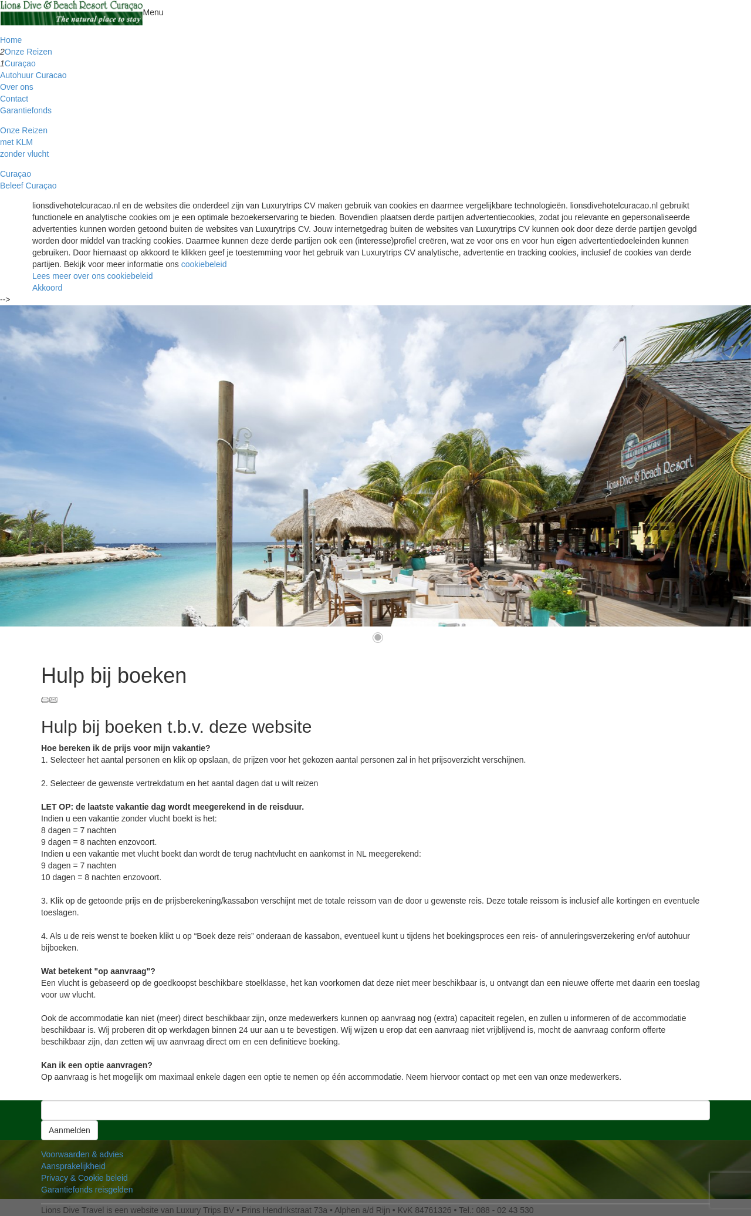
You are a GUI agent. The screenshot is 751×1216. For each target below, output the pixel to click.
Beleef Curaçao (28, 185)
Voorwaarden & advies (82, 1154)
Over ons (16, 87)
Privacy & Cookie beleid (84, 1178)
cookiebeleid (204, 264)
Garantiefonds (26, 110)
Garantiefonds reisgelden (87, 1189)
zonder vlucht (24, 154)
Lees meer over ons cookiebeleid (92, 276)
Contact (14, 98)
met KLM (16, 142)
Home (11, 40)
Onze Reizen (28, 51)
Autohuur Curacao (33, 75)
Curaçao (20, 63)
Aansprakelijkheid (73, 1166)
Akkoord (47, 287)
